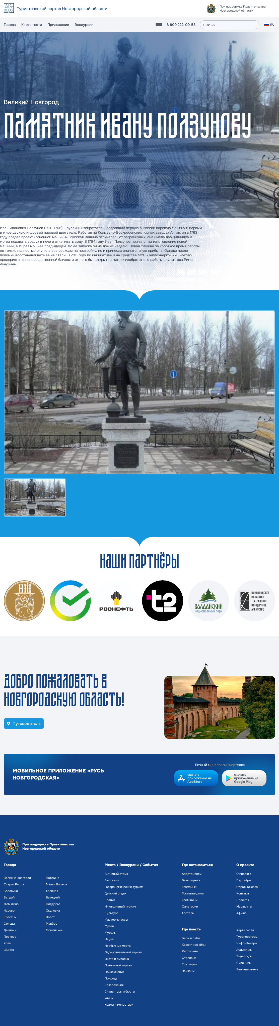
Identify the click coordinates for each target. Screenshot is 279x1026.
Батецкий (53, 897)
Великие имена (247, 969)
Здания (110, 900)
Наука (109, 939)
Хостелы (188, 913)
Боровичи (11, 891)
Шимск (9, 950)
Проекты (242, 900)
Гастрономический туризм (124, 887)
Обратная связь (247, 887)
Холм (7, 943)
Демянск (10, 930)
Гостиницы (189, 900)
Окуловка (53, 911)
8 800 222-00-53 (181, 24)
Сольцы (9, 924)
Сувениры (243, 963)
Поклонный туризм (118, 965)
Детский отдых (115, 893)
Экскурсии (84, 24)
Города (10, 24)
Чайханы (188, 971)
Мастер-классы (116, 920)
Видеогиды (244, 956)
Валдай (9, 897)
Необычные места (118, 946)
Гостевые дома (193, 893)
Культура (111, 913)
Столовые (189, 958)
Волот (50, 917)
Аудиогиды (244, 950)
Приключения (114, 972)
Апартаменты (191, 874)
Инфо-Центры (246, 943)
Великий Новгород (17, 878)
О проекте (243, 874)
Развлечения (114, 985)
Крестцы (10, 917)
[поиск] (229, 24)
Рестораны (190, 951)
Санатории (190, 907)
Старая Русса (14, 884)
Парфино (52, 878)
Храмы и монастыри (119, 1005)
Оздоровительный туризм (123, 952)
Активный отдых (116, 874)
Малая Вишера (56, 884)
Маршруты (244, 907)
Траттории (189, 964)
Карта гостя (31, 24)
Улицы (109, 998)
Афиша (241, 913)
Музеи (109, 926)
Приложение (58, 24)
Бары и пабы (191, 938)
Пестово (10, 937)
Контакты (243, 893)
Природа (111, 978)
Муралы (110, 933)
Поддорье (53, 904)
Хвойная (52, 891)
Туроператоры (246, 937)
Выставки (112, 880)
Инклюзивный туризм (120, 907)
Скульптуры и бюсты (120, 992)
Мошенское (54, 930)
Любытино (11, 904)
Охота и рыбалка (117, 959)
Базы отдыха (191, 880)
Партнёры (243, 880)
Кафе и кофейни (193, 945)
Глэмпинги (189, 887)
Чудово (9, 911)
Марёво (51, 924)
